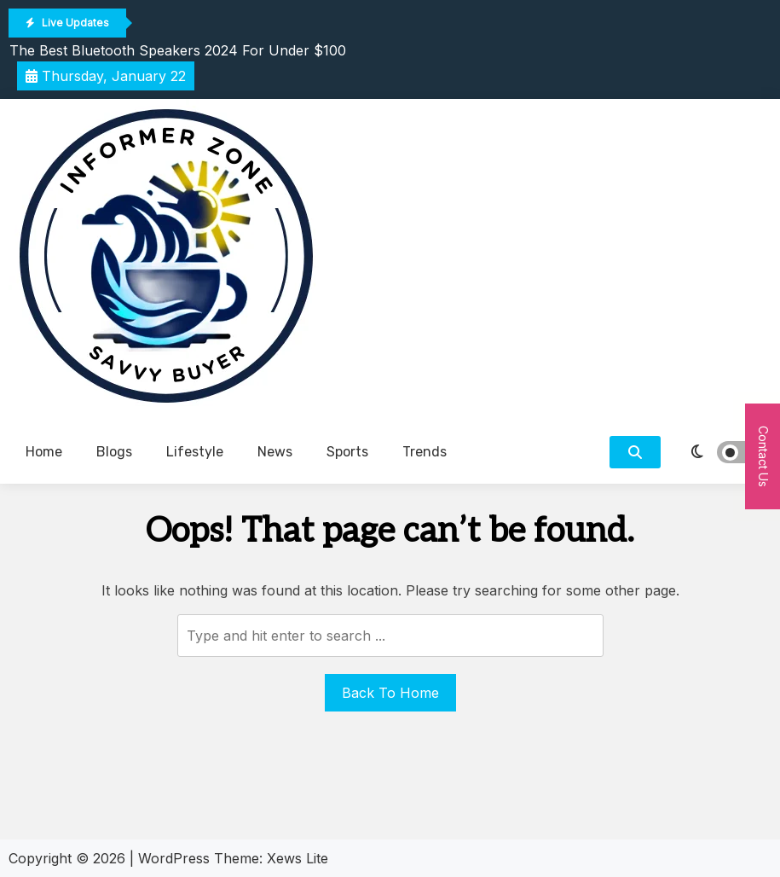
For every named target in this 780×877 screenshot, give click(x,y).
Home (44, 452)
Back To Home (390, 692)
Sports (347, 452)
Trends (424, 452)
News (274, 452)
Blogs (114, 452)
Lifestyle (194, 452)
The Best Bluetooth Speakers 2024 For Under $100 (177, 50)
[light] (720, 452)
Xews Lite (297, 858)
